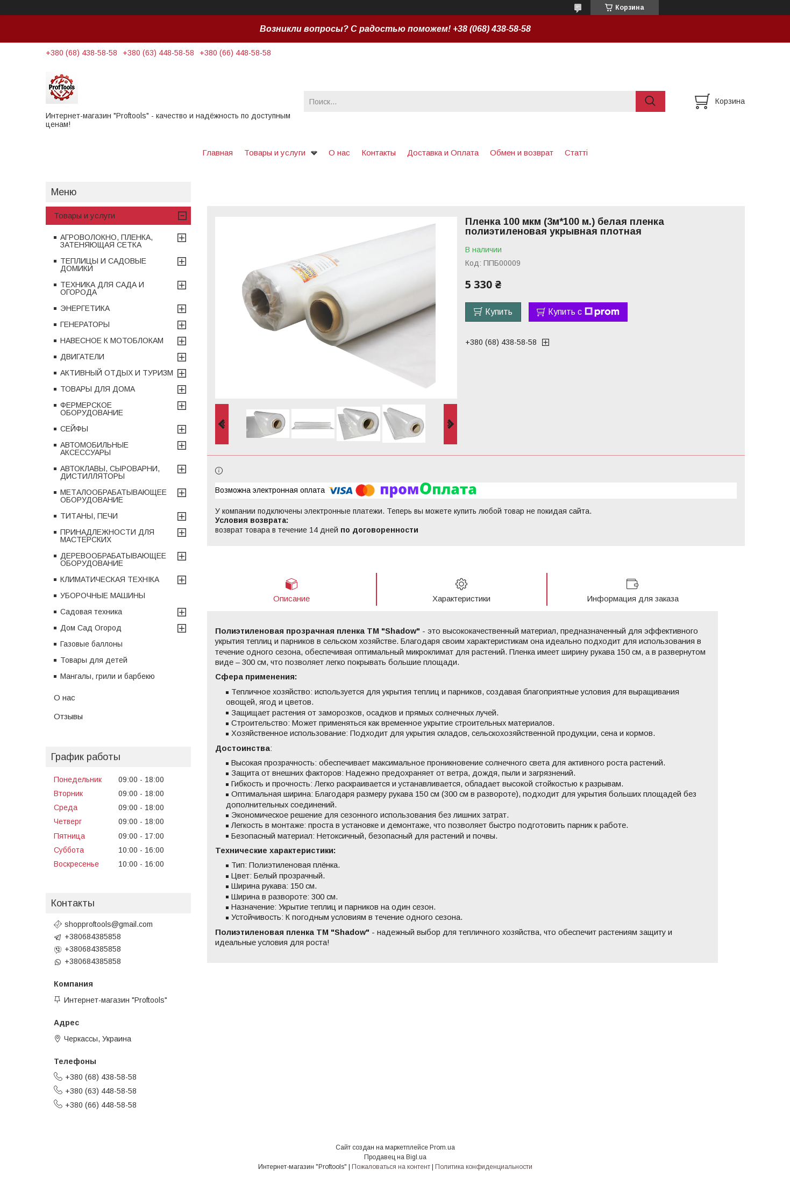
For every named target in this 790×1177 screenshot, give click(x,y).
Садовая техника (91, 611)
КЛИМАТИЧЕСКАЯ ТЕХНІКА (109, 579)
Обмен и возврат (521, 152)
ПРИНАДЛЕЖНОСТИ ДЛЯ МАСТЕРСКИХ (107, 536)
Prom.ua (442, 1147)
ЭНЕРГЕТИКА (85, 308)
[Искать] (650, 101)
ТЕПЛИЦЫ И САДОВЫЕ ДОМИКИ (103, 265)
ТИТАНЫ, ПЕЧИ (89, 516)
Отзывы (68, 716)
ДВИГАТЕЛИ (82, 356)
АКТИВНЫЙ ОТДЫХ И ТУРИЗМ (116, 372)
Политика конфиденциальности (483, 1167)
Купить (499, 311)
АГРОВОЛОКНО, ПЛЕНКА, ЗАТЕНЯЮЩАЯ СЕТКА (106, 241)
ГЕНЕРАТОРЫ (85, 324)
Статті (576, 152)
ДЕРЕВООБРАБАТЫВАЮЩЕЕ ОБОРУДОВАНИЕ (113, 559)
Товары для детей (93, 660)
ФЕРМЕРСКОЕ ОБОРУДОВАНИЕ (91, 409)
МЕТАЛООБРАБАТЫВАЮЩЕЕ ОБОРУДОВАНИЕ (113, 496)
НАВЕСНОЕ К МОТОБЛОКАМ (111, 340)
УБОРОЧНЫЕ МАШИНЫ (102, 595)
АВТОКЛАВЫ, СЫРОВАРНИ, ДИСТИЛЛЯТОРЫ (110, 472)
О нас (339, 152)
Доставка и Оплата (443, 152)
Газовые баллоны (91, 644)
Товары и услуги (274, 152)
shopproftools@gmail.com (109, 924)
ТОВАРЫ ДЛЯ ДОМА (97, 389)
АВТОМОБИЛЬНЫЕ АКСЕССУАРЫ (94, 449)
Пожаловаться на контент (391, 1167)
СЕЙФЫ (74, 428)
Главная (217, 152)
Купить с (584, 312)
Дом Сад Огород (91, 627)
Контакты (378, 152)
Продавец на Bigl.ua (395, 1157)
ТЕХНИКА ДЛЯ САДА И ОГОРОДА (102, 288)
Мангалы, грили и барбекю (107, 676)
